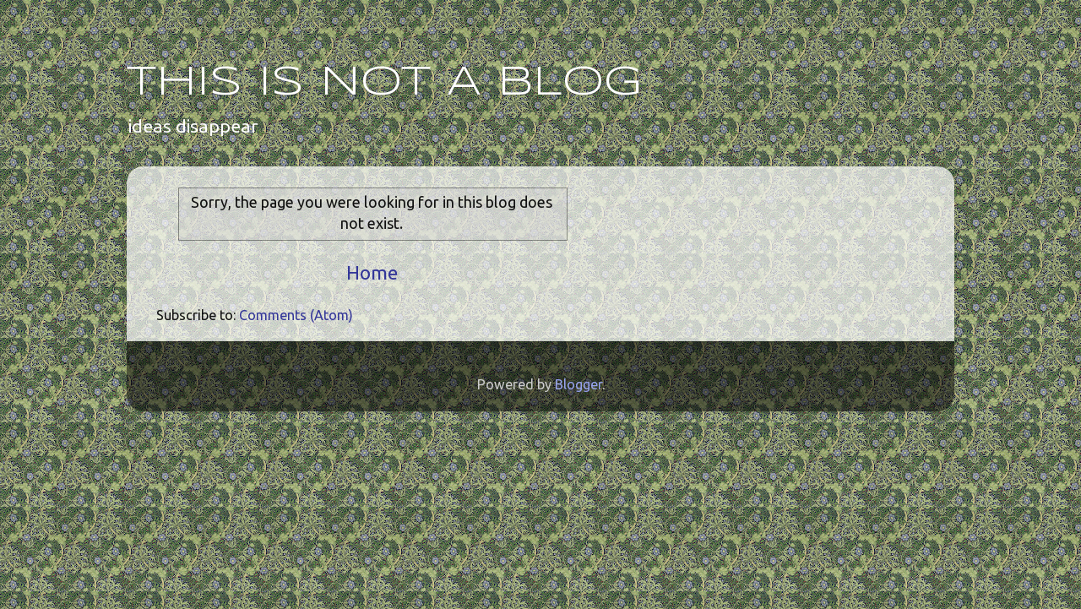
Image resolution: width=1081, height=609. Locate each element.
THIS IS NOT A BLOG (384, 83)
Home (372, 272)
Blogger (578, 384)
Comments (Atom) (296, 315)
